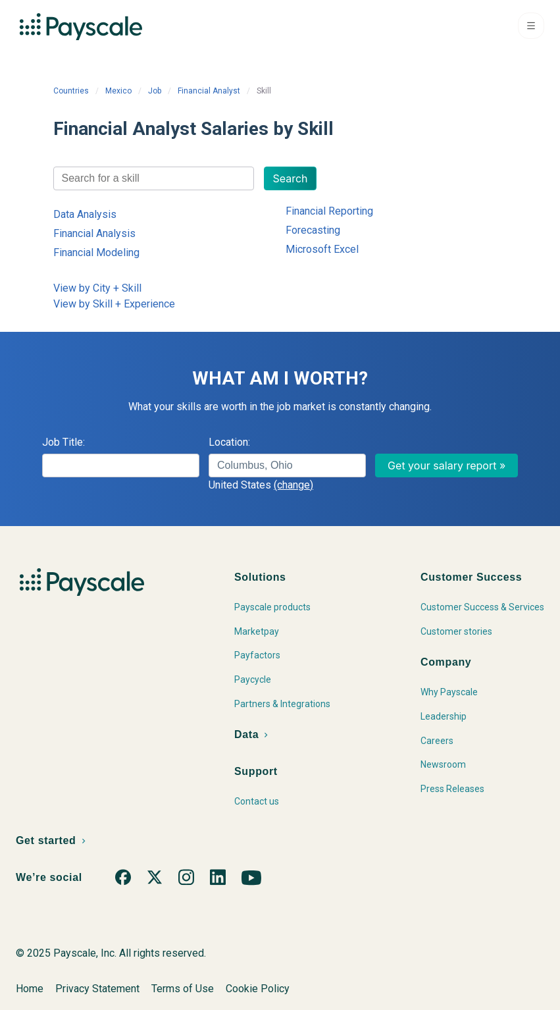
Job (154, 90)
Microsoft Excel (322, 249)
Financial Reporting (329, 211)
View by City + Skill (97, 288)
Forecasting (313, 230)
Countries (71, 90)
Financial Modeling (96, 252)
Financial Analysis (94, 233)
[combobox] (154, 178)
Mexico (118, 90)
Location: (229, 442)
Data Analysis (84, 214)
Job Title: (63, 442)
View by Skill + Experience (114, 304)
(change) (293, 485)
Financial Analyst (209, 90)
